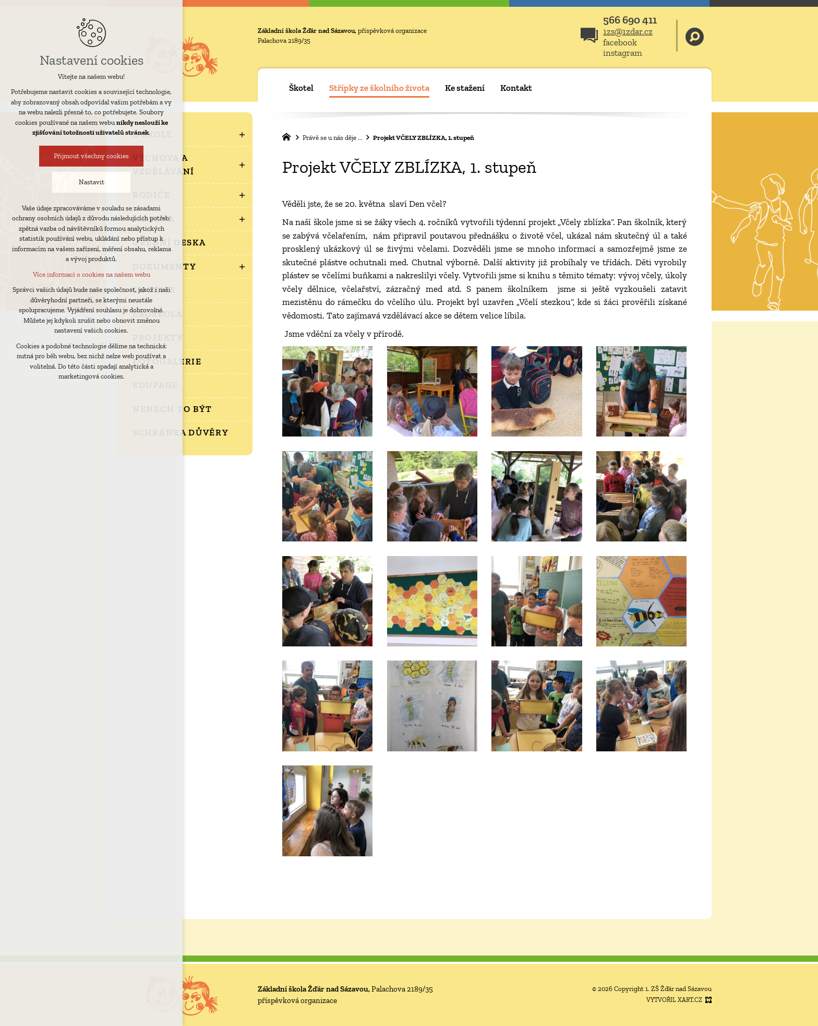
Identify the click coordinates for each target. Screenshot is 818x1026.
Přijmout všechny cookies (58, 156)
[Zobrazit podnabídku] (242, 135)
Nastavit (58, 182)
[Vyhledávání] (694, 36)
